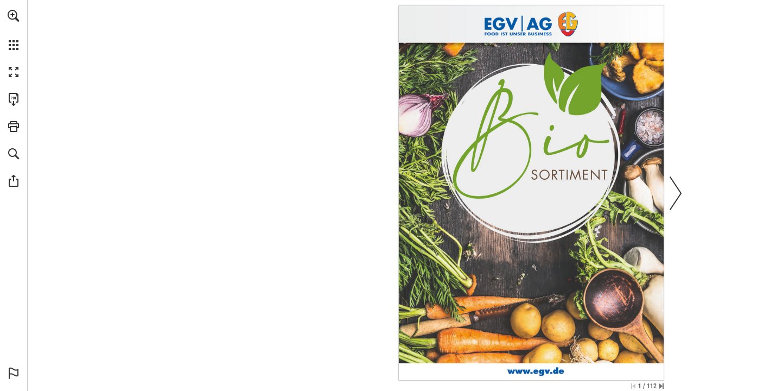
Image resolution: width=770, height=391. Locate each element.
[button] (13, 15)
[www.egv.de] (535, 370)
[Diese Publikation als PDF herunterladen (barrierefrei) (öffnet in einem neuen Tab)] (13, 99)
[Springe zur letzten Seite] (661, 386)
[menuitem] (13, 29)
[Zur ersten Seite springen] (633, 386)
